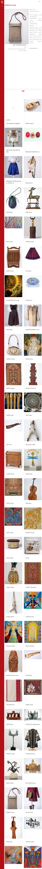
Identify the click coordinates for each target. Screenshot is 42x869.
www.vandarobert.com (34, 48)
